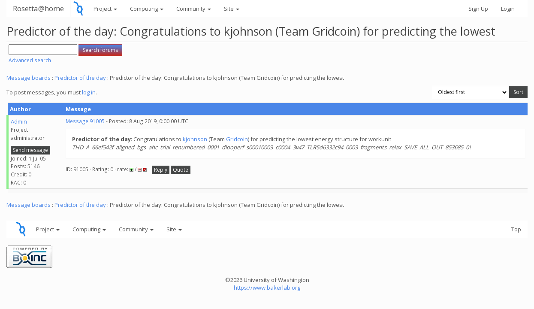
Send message (30, 150)
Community (193, 8)
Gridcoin (237, 139)
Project (105, 8)
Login (508, 8)
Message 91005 (85, 121)
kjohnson (195, 139)
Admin (19, 121)
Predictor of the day (80, 78)
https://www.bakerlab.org (267, 287)
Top (516, 229)
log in (89, 92)
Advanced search (30, 60)
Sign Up (478, 8)
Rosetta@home (38, 8)
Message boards (28, 78)
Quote (180, 169)
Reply (160, 169)
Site (231, 8)
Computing (146, 8)
